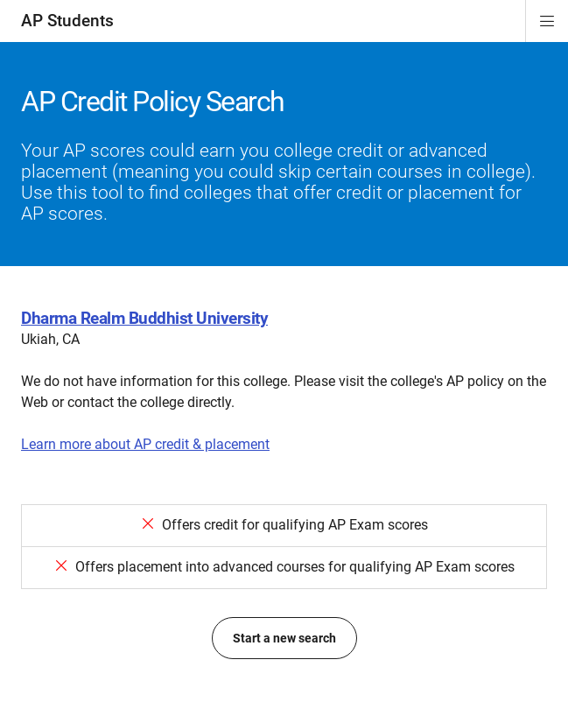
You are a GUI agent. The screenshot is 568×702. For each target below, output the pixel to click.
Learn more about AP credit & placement (145, 444)
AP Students (67, 21)
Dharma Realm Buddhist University (144, 318)
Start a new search (284, 638)
